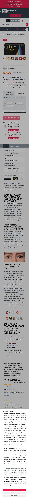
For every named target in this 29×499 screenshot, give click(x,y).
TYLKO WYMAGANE (14, 493)
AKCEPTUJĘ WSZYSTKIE (14, 490)
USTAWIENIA (14, 495)
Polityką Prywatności (9, 483)
